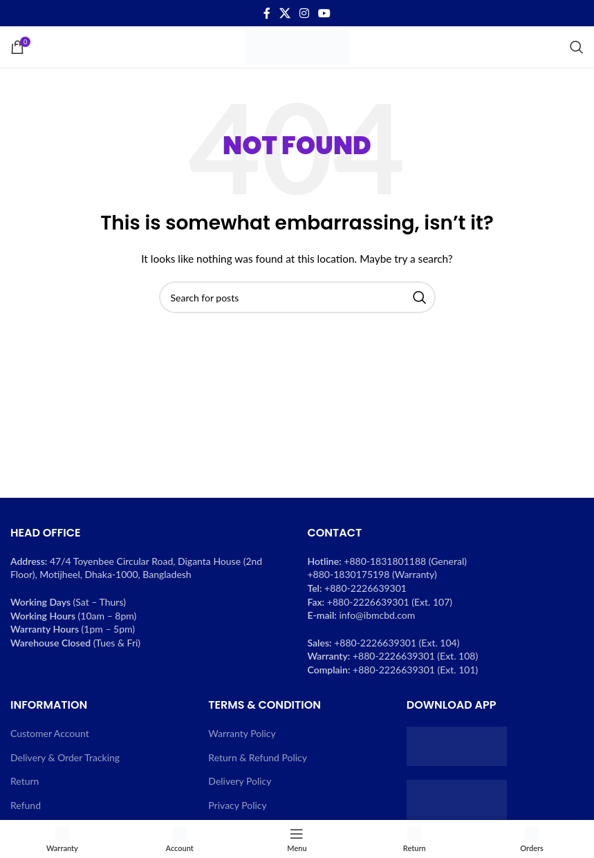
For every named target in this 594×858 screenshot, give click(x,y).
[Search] (577, 47)
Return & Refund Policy (257, 757)
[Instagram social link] (304, 13)
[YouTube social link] (324, 13)
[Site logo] (297, 46)
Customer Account (49, 733)
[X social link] (285, 13)
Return (24, 781)
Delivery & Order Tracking (65, 757)
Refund (25, 805)
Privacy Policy (237, 805)
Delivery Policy (239, 781)
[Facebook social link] (267, 13)
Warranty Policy (241, 733)
